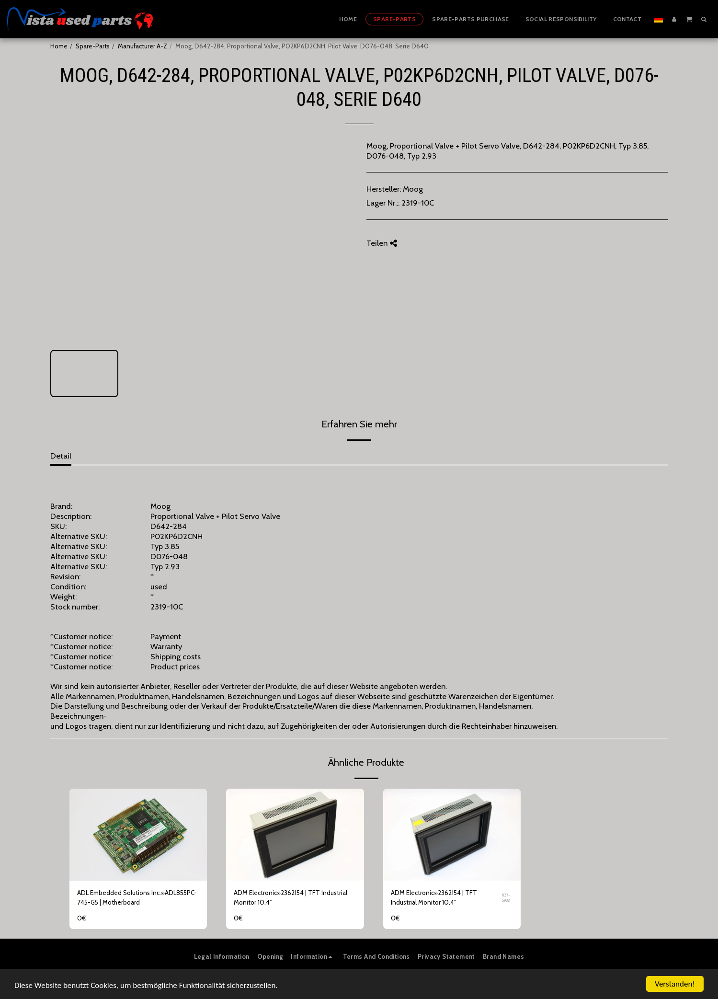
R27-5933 (506, 898)
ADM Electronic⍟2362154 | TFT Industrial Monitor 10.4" (290, 897)
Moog (413, 189)
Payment (165, 636)
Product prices (175, 666)
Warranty (166, 646)
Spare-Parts (93, 46)
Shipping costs (175, 656)
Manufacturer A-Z (142, 46)
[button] (689, 18)
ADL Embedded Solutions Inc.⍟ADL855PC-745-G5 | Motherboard (137, 897)
